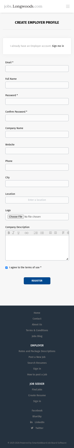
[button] (9, 232)
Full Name (11, 78)
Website (10, 144)
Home (37, 312)
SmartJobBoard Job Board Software (49, 443)
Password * (11, 95)
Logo (8, 210)
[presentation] (9, 232)
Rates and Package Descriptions (37, 351)
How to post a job (37, 374)
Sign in (37, 368)
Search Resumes (37, 362)
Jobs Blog (37, 336)
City (7, 177)
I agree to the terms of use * (25, 267)
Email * (9, 62)
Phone (8, 161)
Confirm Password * (16, 111)
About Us (37, 324)
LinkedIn (39, 422)
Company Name (14, 128)
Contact (37, 318)
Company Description (17, 227)
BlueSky (37, 416)
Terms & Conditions (37, 330)
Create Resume (37, 395)
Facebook (37, 410)
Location (10, 193)
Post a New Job (37, 357)
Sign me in (58, 46)
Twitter (39, 428)
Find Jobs (37, 389)
